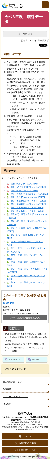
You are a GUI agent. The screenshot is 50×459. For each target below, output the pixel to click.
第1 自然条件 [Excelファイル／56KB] (29, 194)
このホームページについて (15, 396)
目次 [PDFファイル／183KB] (24, 190)
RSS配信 (7, 404)
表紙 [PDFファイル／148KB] (24, 184)
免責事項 (7, 389)
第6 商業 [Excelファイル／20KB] (27, 211)
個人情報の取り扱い (12, 382)
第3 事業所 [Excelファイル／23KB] (28, 201)
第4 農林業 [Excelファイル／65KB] (28, 204)
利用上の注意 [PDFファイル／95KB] (28, 187)
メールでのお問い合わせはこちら (25, 318)
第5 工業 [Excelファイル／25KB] (27, 207)
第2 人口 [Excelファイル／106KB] (28, 197)
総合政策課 (8, 303)
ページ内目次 (25, 34)
